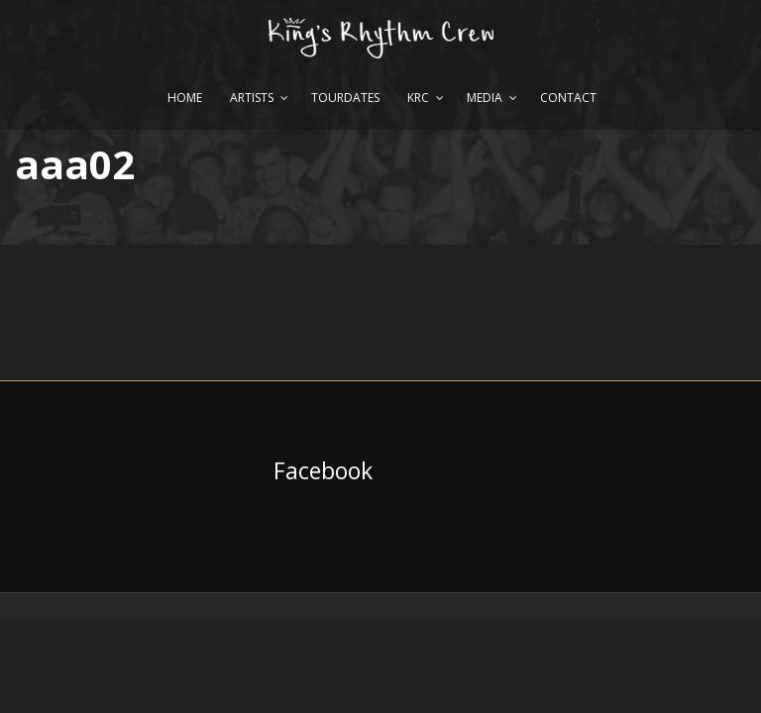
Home (184, 97)
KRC (418, 97)
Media (484, 97)
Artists (251, 97)
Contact (568, 97)
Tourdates (345, 97)
